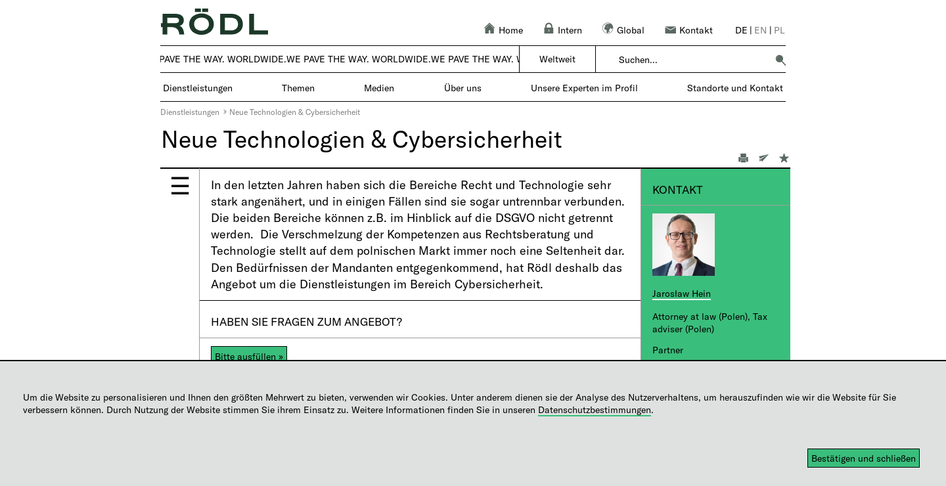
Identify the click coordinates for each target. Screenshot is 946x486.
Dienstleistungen (189, 111)
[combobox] (693, 59)
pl (779, 29)
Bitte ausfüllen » (249, 356)
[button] (780, 59)
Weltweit (557, 58)
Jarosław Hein (681, 293)
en (760, 29)
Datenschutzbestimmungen (594, 409)
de (741, 29)
